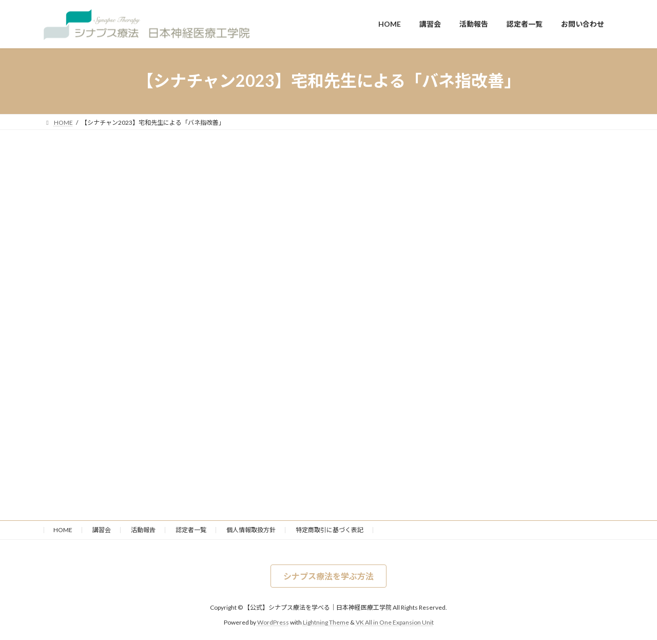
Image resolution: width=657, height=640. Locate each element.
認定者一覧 (191, 530)
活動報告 (143, 530)
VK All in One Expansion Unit (395, 622)
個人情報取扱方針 (251, 530)
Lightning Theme (326, 622)
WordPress (273, 622)
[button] (328, 576)
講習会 (101, 530)
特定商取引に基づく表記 (329, 530)
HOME (62, 530)
